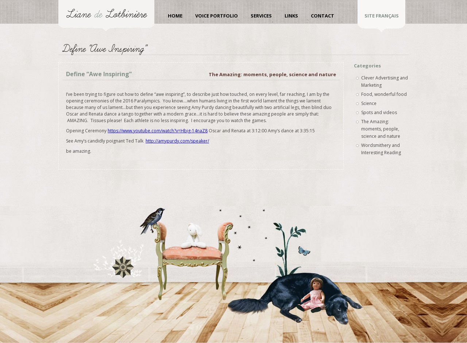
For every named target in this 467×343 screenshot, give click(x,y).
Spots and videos (379, 112)
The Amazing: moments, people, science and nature (272, 74)
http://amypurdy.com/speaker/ (177, 141)
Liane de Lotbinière (106, 15)
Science (369, 103)
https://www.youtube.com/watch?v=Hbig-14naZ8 (158, 131)
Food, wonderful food (384, 94)
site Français (381, 15)
